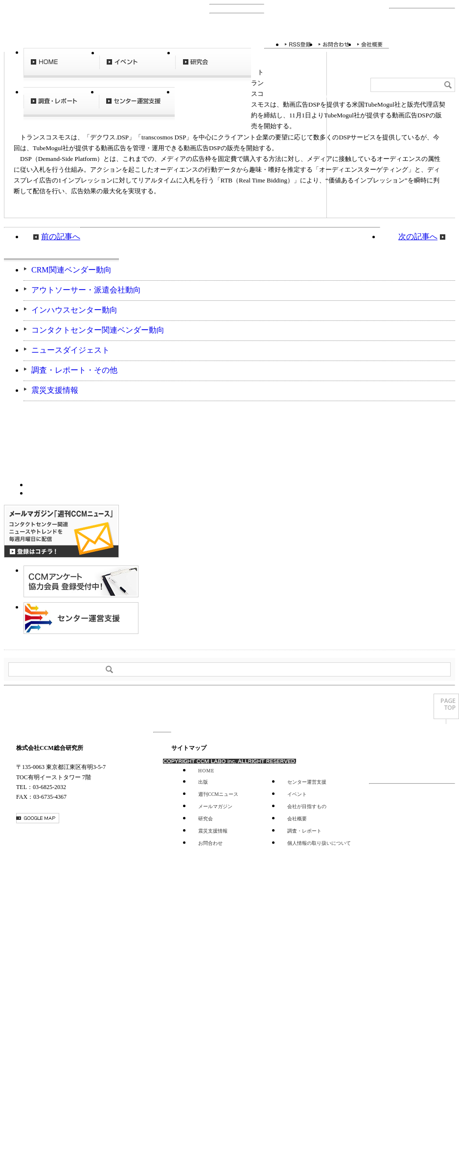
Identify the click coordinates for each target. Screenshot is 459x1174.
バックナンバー (55, 492)
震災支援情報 (54, 390)
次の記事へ (417, 236)
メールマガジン (215, 806)
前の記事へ (60, 236)
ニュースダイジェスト (70, 350)
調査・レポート (61, 106)
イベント (137, 67)
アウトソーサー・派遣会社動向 (86, 290)
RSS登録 (298, 44)
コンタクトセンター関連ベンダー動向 (97, 330)
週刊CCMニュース (213, 106)
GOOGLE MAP (37, 818)
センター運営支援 (137, 106)
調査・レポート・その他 (74, 370)
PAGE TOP (446, 709)
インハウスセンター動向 (74, 310)
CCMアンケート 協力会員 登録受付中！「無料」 (80, 581)
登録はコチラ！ (61, 531)
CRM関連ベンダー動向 (71, 270)
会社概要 (370, 44)
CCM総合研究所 (39, 33)
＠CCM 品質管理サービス (80, 618)
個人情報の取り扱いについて (319, 843)
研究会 (213, 67)
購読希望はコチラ (55, 484)
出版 (203, 782)
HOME (61, 67)
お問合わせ (334, 44)
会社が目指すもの (306, 806)
